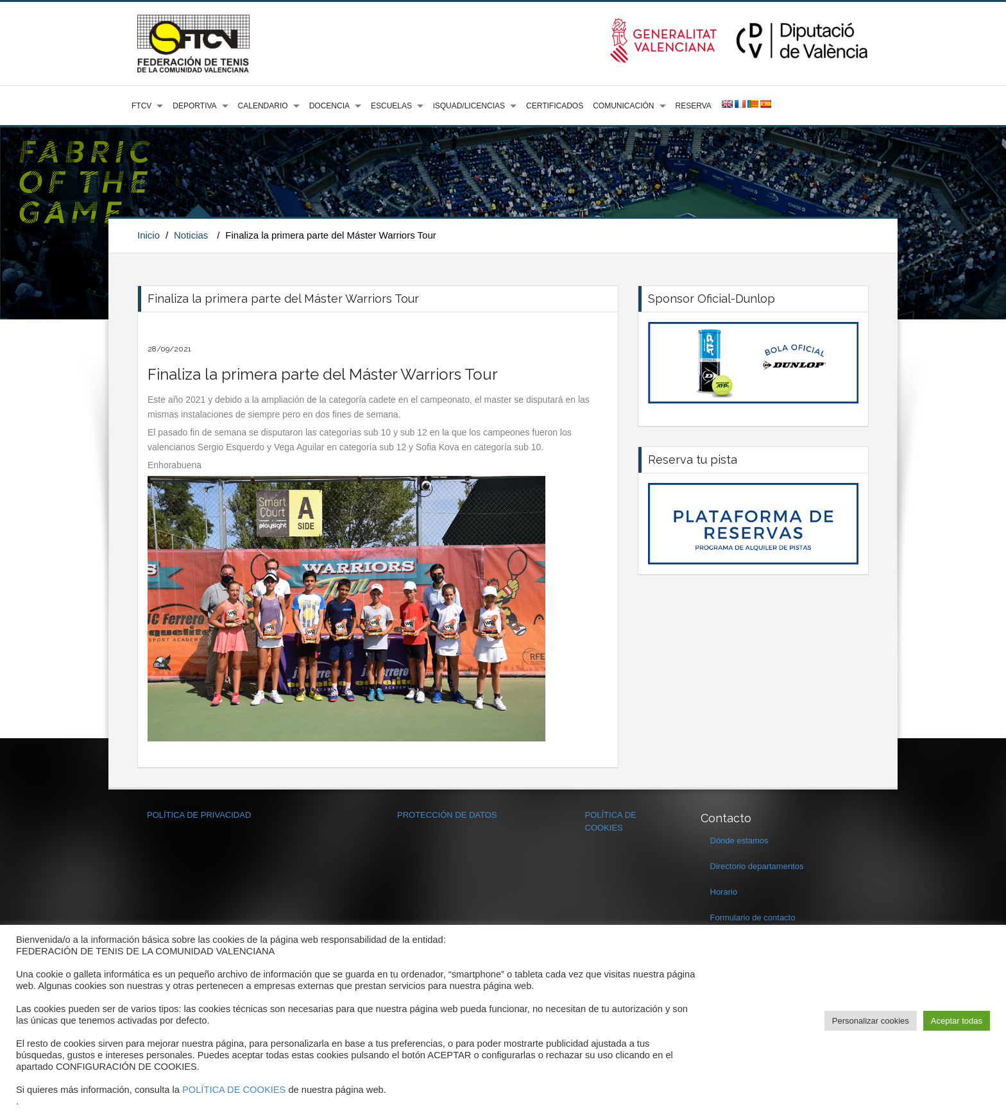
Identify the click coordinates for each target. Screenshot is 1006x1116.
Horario (724, 892)
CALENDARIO (263, 105)
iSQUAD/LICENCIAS (469, 105)
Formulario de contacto (753, 917)
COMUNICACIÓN (623, 105)
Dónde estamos (739, 840)
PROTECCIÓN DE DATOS (447, 815)
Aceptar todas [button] (956, 1021)
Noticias (191, 235)
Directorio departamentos (757, 866)
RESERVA (694, 105)
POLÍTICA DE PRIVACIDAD (199, 815)
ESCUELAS (391, 105)
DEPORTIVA (194, 105)
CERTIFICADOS (554, 105)
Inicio (148, 235)
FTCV (141, 105)
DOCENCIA (329, 105)
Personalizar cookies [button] (870, 1021)
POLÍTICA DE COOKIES (234, 1090)
